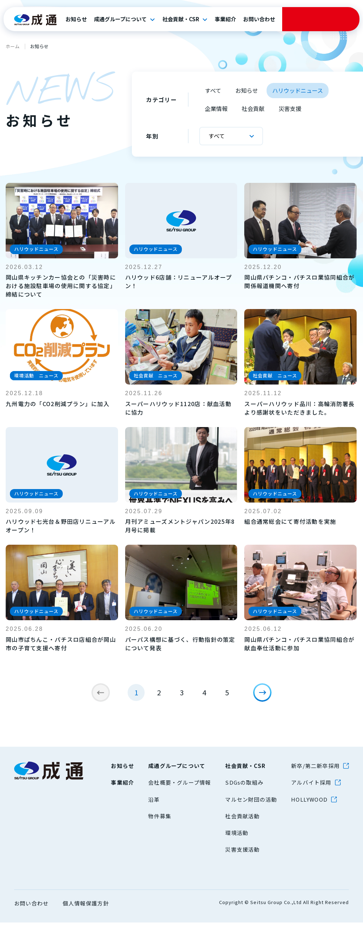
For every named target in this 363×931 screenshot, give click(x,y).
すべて (213, 90)
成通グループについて (120, 19)
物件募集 (159, 824)
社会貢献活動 (242, 824)
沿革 (154, 808)
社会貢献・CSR (180, 19)
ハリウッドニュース (297, 90)
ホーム (12, 46)
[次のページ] (266, 696)
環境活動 (236, 841)
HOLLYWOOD (309, 808)
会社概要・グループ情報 (179, 791)
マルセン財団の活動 (251, 808)
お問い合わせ (259, 19)
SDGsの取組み (244, 791)
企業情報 (216, 108)
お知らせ (76, 19)
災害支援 (290, 108)
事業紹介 (225, 19)
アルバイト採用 (311, 791)
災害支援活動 (242, 858)
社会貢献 (253, 108)
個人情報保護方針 (86, 911)
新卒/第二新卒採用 (315, 774)
